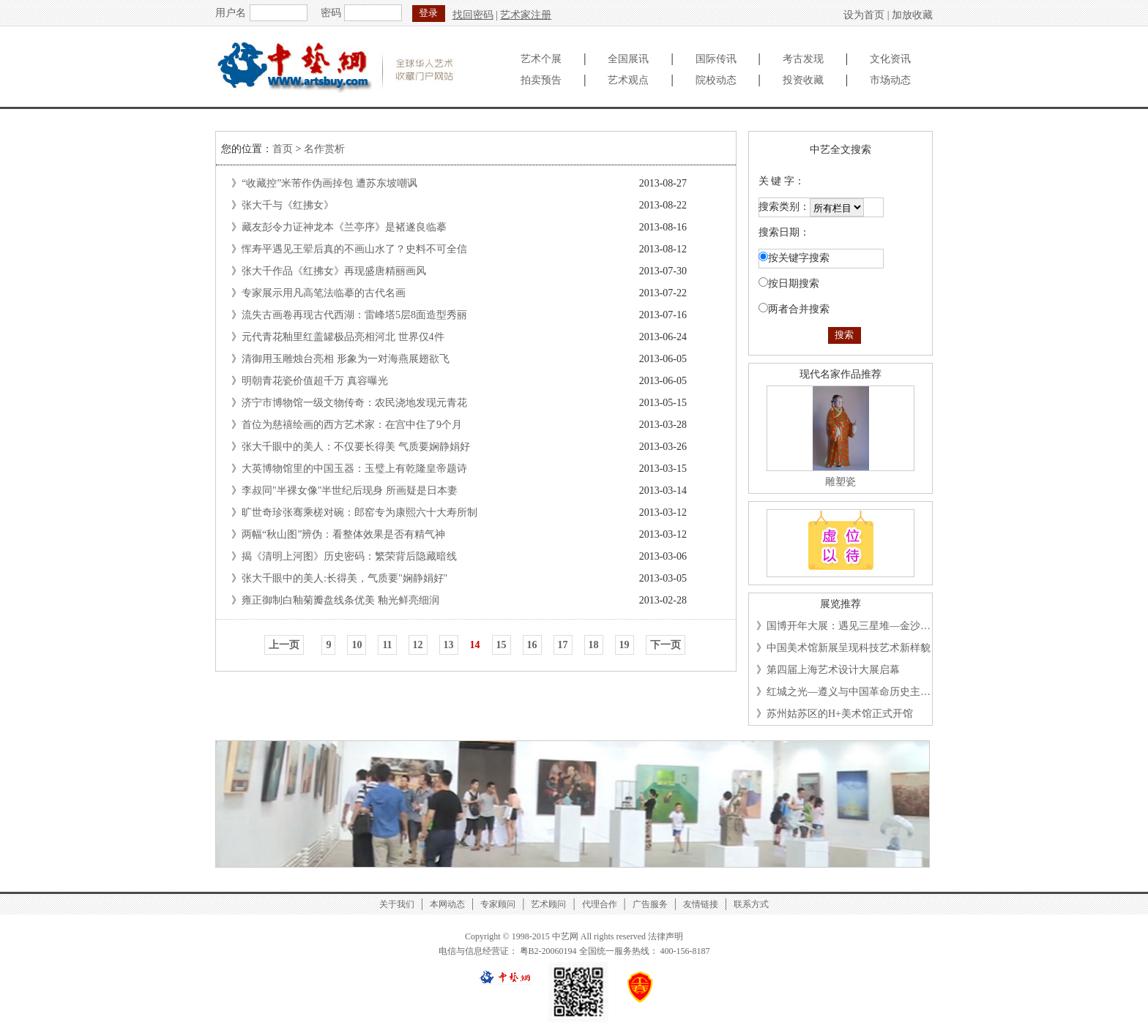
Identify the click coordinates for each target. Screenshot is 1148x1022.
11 (387, 644)
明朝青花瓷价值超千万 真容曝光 (315, 380)
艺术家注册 (525, 15)
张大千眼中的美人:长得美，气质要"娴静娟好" (344, 578)
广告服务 (650, 904)
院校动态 (716, 80)
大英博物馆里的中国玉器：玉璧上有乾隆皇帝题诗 (354, 468)
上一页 (284, 644)
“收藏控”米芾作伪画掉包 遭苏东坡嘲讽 (329, 183)
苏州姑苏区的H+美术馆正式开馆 (840, 713)
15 (501, 644)
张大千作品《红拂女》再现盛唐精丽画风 (334, 271)
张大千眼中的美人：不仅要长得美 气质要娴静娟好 (356, 446)
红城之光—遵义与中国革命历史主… (849, 691)
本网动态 (447, 904)
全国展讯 (628, 58)
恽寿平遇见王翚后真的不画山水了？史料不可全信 (354, 249)
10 (356, 644)
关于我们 (396, 904)
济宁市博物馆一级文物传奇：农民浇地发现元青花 (354, 402)
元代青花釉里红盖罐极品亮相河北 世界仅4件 (343, 336)
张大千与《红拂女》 (288, 205)
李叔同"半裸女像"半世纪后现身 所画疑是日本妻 (350, 490)
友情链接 (700, 904)
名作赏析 (324, 148)
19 (624, 644)
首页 (282, 148)
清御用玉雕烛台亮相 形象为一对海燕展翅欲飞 (346, 358)
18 (594, 644)
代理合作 (599, 904)
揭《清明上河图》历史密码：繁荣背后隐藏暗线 (349, 556)
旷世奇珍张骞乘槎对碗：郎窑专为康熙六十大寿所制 (359, 512)
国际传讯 (716, 58)
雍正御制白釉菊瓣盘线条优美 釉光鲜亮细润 (340, 600)
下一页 (665, 644)
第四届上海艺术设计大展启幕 (833, 669)
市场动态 (890, 80)
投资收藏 (803, 80)
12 (418, 644)
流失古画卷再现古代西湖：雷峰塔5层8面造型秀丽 (354, 314)
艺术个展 (541, 58)
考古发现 (803, 58)
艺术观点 (628, 80)
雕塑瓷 (840, 481)
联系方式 (751, 904)
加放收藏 (912, 15)
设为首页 (863, 15)
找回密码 (472, 15)
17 (563, 644)
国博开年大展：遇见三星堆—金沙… (849, 625)
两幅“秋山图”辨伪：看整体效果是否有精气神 (343, 534)
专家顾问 (497, 904)
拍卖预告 (541, 80)
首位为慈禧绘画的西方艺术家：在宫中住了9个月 (352, 424)
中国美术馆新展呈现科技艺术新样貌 (849, 647)
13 (449, 644)
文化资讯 (890, 58)
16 (532, 644)
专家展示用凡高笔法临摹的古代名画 (324, 293)
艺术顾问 (548, 904)
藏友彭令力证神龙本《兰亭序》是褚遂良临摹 (344, 227)
